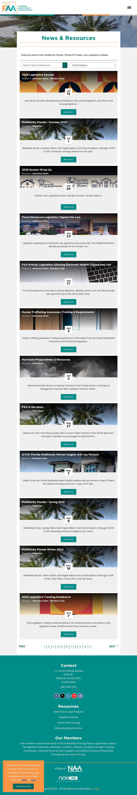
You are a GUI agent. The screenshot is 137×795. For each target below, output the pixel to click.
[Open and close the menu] (83, 7)
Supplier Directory (68, 717)
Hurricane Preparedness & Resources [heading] (46, 359)
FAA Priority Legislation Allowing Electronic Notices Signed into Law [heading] (66, 264)
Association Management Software (68, 779)
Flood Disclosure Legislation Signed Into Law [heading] (51, 217)
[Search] (65, 65)
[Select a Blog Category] (93, 65)
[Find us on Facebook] (56, 696)
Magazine (37, 126)
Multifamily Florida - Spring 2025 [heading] (43, 502)
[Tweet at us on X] (62, 696)
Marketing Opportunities (68, 728)
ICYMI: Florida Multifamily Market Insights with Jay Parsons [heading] (60, 454)
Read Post (68, 112)
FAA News (37, 363)
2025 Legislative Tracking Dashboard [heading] (46, 596)
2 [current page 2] (48, 646)
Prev (22, 646)
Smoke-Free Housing (68, 722)
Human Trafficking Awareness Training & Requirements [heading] (58, 312)
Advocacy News (40, 78)
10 (85, 646)
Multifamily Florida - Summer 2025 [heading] (44, 122)
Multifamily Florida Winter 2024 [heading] (42, 549)
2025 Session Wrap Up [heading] (37, 169)
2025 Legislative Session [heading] (38, 74)
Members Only (57, 78)
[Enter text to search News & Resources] (42, 65)
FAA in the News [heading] (32, 407)
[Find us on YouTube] (74, 696)
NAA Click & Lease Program (68, 711)
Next (113, 646)
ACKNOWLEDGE (23, 786)
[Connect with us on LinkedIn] (68, 696)
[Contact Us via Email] (80, 696)
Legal (96, 788)
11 (91, 646)
